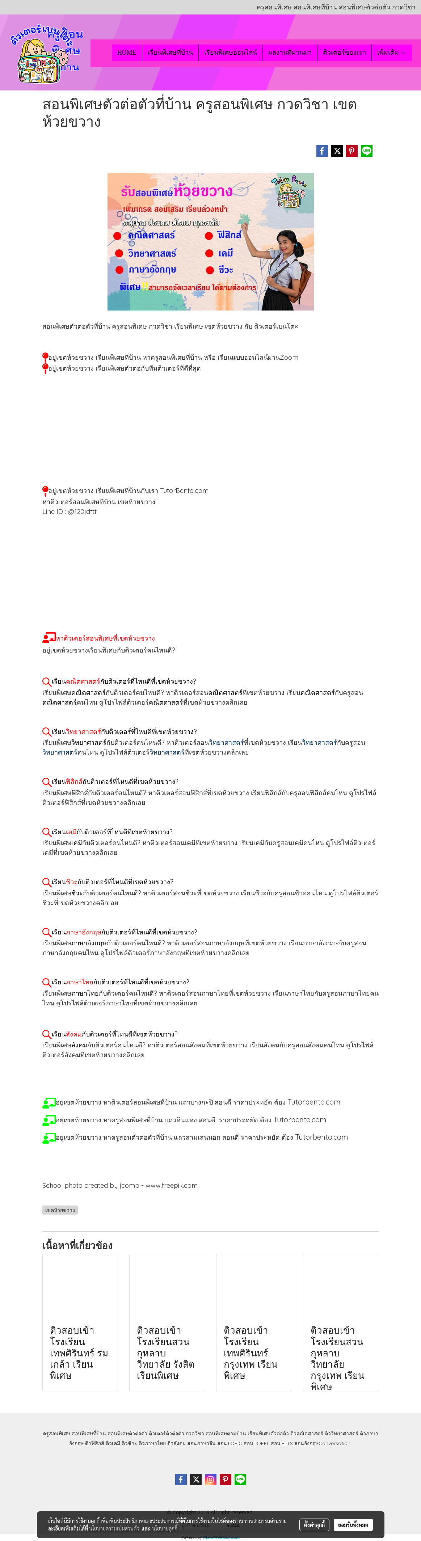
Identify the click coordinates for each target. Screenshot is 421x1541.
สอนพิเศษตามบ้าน (226, 1433)
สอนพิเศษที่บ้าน (89, 1433)
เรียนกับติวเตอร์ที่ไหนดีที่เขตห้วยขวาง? (124, 681)
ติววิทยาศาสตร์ (341, 1433)
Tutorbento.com (300, 1119)
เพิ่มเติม (392, 52)
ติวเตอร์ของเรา (344, 52)
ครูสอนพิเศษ (56, 1433)
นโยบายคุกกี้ (164, 1528)
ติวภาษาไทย (152, 1443)
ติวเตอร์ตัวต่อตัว (166, 1433)
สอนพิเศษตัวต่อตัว (127, 1433)
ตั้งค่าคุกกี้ (314, 1524)
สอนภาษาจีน (201, 1443)
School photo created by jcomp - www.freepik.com (120, 1185)
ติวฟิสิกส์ (94, 1443)
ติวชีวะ (129, 1443)
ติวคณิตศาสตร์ (306, 1433)
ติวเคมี (113, 1443)
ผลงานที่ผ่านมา (290, 52)
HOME (126, 52)
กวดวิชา (195, 1433)
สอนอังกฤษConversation (322, 1443)
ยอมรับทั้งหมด (353, 1524)
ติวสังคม (176, 1443)
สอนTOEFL (256, 1443)
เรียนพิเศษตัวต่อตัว (269, 1433)
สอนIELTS (282, 1443)
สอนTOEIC (229, 1443)
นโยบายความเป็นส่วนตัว (114, 1528)
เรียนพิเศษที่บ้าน (170, 52)
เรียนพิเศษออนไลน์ (230, 52)
